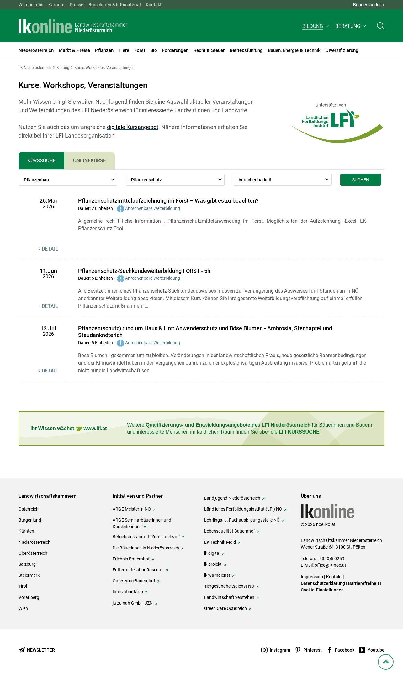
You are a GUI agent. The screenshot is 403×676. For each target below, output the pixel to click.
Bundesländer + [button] (368, 4)
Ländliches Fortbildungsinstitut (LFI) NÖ (243, 509)
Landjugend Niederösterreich (232, 498)
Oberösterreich (33, 553)
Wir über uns (31, 4)
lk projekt (213, 564)
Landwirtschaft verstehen (229, 597)
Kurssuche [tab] (41, 161)
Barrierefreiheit (363, 583)
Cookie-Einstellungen (322, 589)
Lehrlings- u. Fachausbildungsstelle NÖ (242, 520)
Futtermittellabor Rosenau (138, 569)
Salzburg (27, 564)
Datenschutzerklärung (323, 583)
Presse (76, 4)
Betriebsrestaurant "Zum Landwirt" (146, 536)
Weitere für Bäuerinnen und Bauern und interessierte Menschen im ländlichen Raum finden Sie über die (249, 428)
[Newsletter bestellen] (37, 650)
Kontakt (154, 4)
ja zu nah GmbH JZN (133, 603)
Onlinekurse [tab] (89, 161)
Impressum (312, 576)
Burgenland (30, 520)
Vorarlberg (29, 597)
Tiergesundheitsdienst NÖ (229, 586)
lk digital (212, 553)
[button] (316, 27)
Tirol (23, 586)
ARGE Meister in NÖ (132, 509)
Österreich (29, 509)
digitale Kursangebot (132, 127)
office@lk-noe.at (330, 565)
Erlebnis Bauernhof (131, 558)
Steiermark (29, 575)
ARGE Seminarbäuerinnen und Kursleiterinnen (142, 523)
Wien (23, 608)
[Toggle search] (380, 27)
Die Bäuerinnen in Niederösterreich (146, 547)
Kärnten (26, 530)
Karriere (56, 4)
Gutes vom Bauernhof (134, 580)
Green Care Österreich (225, 608)
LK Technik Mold (220, 542)
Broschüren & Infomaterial (114, 4)
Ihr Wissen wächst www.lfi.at (68, 428)
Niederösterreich (34, 542)
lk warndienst (217, 575)
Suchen (360, 179)
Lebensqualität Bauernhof (229, 530)
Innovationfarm (128, 591)
